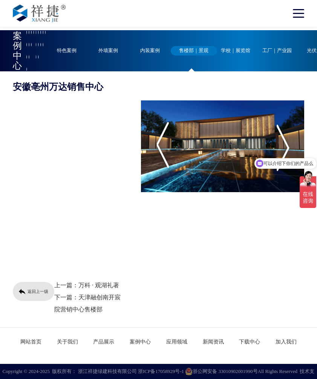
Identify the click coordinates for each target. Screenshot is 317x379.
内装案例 (150, 50)
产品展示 (103, 342)
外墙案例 (108, 50)
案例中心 (140, 342)
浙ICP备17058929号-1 (161, 371)
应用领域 (176, 342)
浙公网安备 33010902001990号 (221, 371)
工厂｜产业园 (277, 50)
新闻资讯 (213, 342)
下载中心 (249, 342)
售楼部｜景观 (193, 50)
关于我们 (67, 342)
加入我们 (286, 342)
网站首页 (30, 342)
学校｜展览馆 (235, 50)
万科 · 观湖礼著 (98, 285)
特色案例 (67, 50)
